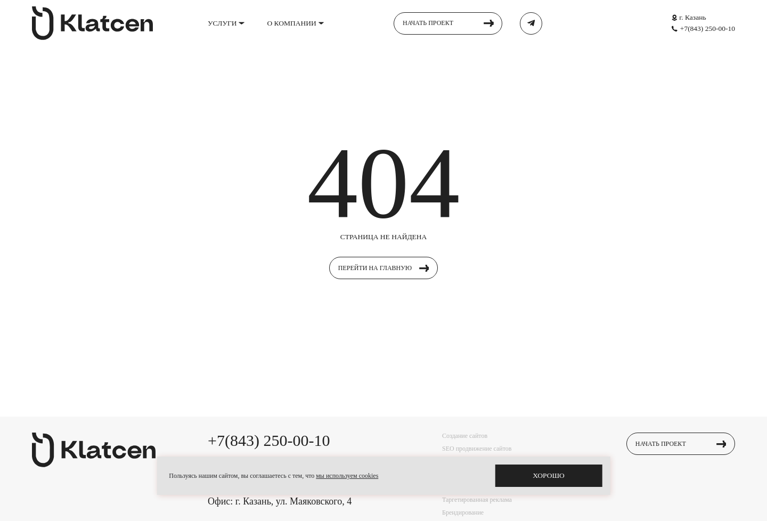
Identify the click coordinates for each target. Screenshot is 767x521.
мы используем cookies (347, 475)
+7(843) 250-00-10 (707, 28)
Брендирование (463, 512)
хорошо (549, 475)
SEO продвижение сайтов (477, 448)
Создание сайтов (464, 436)
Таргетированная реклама (477, 499)
